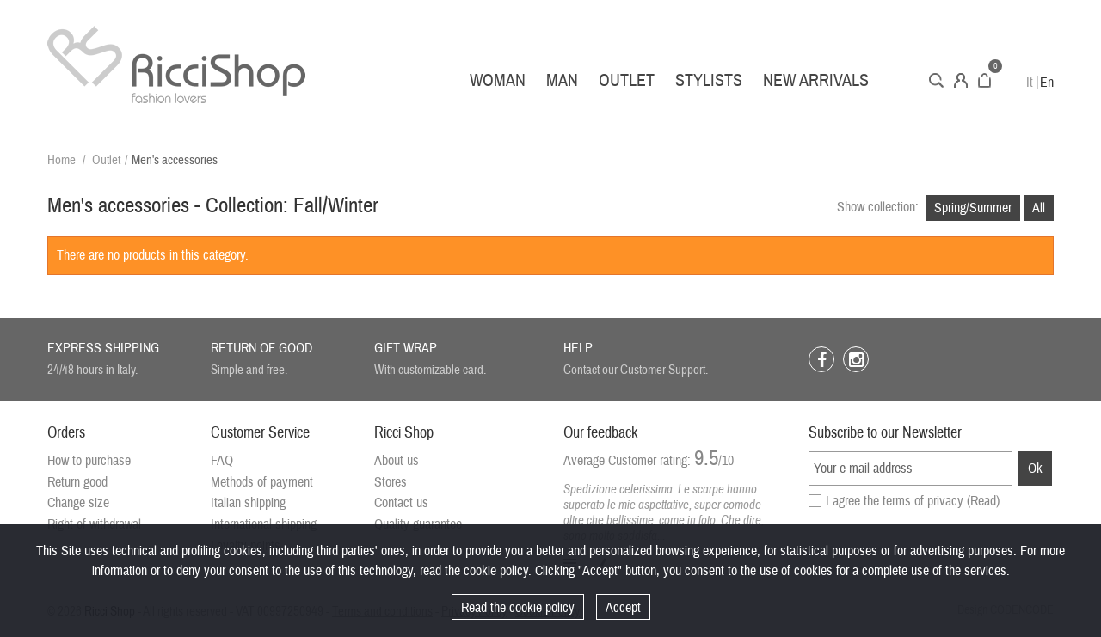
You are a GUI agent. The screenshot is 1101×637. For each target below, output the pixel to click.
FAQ (222, 460)
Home (61, 160)
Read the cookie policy (518, 607)
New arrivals (816, 80)
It (1029, 82)
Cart (984, 80)
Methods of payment (262, 482)
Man (562, 80)
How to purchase (89, 460)
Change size (78, 502)
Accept (623, 607)
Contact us (401, 502)
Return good (77, 482)
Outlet (627, 80)
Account (961, 80)
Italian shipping (248, 502)
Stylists (708, 80)
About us (396, 460)
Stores (390, 482)
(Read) (983, 501)
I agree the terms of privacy (913, 501)
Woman (498, 80)
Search (936, 80)
